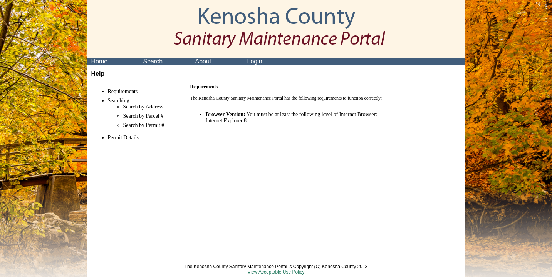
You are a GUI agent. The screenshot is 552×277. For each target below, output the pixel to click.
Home (99, 61)
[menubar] (191, 61)
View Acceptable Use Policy (276, 272)
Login (254, 61)
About (203, 61)
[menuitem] (113, 61)
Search (153, 61)
